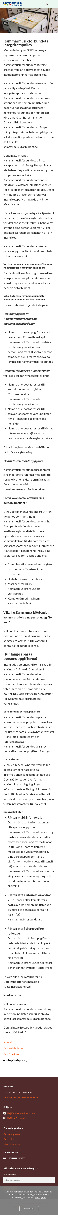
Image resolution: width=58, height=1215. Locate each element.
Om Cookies (11, 1054)
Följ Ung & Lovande (16, 1118)
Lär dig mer (40, 1197)
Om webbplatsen (14, 1048)
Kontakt (8, 1042)
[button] (53, 3)
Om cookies (9, 1139)
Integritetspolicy (16, 1060)
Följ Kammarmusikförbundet (21, 1113)
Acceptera (29, 1208)
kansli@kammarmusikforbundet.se (20, 1097)
